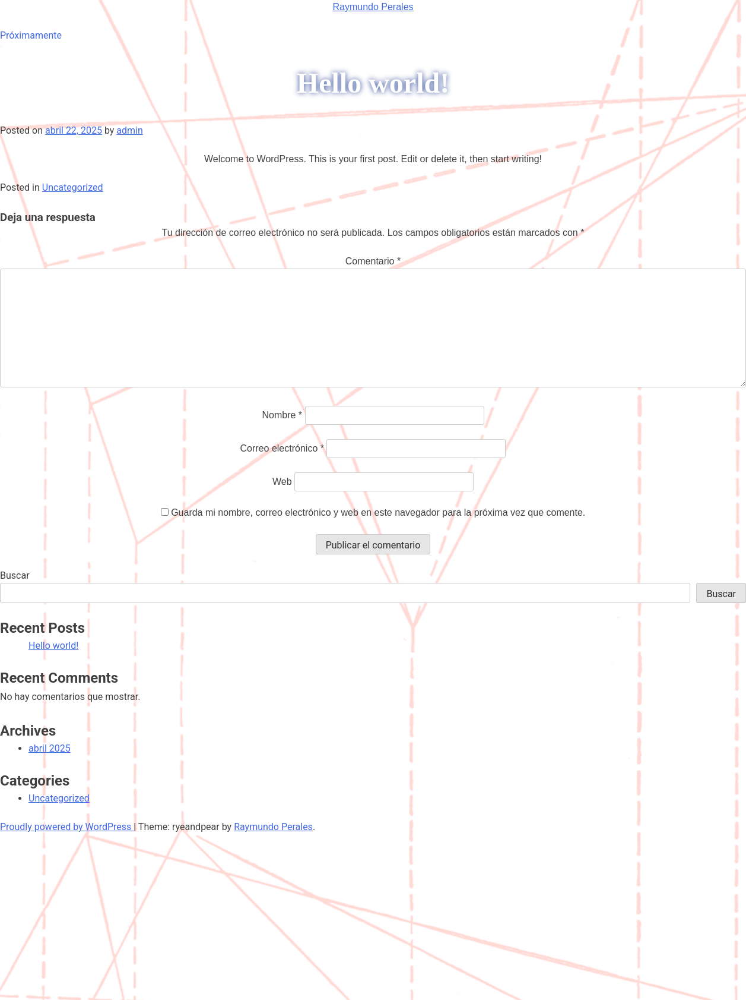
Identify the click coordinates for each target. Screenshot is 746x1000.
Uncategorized (72, 187)
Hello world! (53, 645)
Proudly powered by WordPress (67, 826)
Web (282, 482)
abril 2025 (49, 748)
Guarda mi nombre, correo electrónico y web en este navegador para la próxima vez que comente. (378, 512)
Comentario (373, 261)
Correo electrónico (282, 448)
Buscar (15, 575)
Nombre (282, 415)
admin (129, 130)
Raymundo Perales (372, 7)
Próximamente (31, 35)
